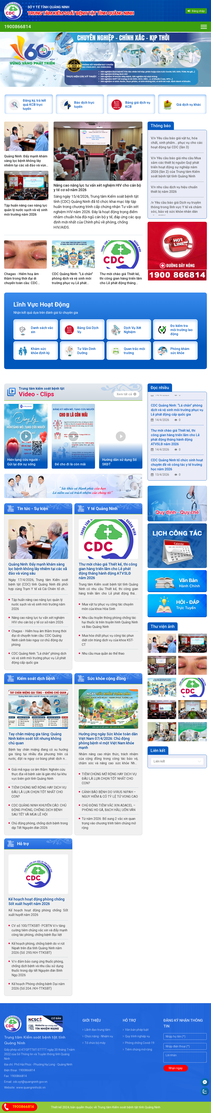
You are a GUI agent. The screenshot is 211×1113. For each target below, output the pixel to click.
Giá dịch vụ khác (188, 105)
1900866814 (17, 26)
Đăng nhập (196, 11)
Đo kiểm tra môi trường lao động (181, 330)
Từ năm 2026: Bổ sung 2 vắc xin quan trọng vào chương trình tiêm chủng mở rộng (109, 823)
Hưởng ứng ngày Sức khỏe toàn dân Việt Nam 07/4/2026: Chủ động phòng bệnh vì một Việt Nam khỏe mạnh (108, 741)
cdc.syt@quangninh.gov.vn (30, 1081)
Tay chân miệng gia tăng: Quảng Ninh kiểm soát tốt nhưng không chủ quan (34, 738)
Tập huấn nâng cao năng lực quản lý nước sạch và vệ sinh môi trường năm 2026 (25, 209)
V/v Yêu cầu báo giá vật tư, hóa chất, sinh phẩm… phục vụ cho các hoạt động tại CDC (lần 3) (177, 144)
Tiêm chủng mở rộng (137, 1049)
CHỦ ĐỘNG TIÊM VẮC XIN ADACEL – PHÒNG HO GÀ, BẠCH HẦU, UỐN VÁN (108, 807)
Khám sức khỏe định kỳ (40, 351)
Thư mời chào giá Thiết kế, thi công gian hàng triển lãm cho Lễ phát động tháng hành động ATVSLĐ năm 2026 (121, 278)
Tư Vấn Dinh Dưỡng (86, 351)
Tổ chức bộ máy (94, 1042)
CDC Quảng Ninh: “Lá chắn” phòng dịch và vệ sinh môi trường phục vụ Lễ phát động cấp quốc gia (72, 278)
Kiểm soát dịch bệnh (36, 678)
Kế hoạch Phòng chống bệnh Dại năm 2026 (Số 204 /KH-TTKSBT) (38, 986)
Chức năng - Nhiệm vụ (97, 1036)
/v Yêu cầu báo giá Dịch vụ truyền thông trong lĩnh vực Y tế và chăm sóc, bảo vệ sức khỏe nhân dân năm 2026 (176, 211)
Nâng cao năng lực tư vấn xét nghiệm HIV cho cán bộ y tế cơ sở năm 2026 (97, 187)
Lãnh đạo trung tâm (96, 1029)
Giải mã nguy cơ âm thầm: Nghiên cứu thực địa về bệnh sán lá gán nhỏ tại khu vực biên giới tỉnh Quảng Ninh (39, 774)
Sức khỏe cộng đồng (106, 678)
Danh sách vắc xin (42, 330)
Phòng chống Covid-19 (138, 1042)
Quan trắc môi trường (134, 351)
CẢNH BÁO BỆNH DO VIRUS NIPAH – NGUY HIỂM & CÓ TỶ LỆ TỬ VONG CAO (110, 794)
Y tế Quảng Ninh (102, 508)
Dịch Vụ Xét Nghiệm (132, 330)
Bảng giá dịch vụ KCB (137, 105)
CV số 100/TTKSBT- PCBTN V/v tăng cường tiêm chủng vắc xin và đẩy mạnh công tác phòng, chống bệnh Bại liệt (39, 930)
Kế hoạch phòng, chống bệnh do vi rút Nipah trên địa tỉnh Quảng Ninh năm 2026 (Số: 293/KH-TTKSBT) (38, 948)
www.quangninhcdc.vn (31, 1087)
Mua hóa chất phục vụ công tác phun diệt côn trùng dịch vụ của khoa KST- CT (108, 640)
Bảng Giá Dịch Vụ (87, 330)
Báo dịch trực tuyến (84, 105)
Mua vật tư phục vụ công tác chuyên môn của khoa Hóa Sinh (107, 606)
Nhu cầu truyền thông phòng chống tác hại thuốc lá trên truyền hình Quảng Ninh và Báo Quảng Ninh (110, 622)
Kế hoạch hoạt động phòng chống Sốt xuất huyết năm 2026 (36, 901)
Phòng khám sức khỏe (179, 351)
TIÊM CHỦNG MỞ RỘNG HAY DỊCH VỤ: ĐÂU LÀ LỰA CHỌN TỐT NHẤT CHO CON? (39, 791)
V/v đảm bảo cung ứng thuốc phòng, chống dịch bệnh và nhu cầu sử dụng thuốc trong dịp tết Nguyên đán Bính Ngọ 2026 (37, 968)
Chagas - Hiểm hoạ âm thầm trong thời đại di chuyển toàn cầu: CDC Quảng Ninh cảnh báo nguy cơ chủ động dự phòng (24, 278)
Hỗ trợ (23, 843)
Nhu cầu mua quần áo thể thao (103, 653)
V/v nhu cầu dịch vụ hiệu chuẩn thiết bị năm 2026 (174, 191)
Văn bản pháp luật (136, 1029)
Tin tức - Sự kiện (32, 508)
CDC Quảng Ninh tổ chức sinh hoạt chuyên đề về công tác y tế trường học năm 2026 (177, 466)
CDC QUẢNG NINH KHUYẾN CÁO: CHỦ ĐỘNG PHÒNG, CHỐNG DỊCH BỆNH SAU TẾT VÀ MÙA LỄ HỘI (39, 809)
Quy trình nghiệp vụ (136, 1036)
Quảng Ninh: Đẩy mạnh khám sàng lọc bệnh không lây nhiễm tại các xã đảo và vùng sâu (26, 161)
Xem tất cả (126, 394)
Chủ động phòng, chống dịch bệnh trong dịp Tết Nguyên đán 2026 (40, 825)
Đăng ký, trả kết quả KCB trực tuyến (34, 105)
